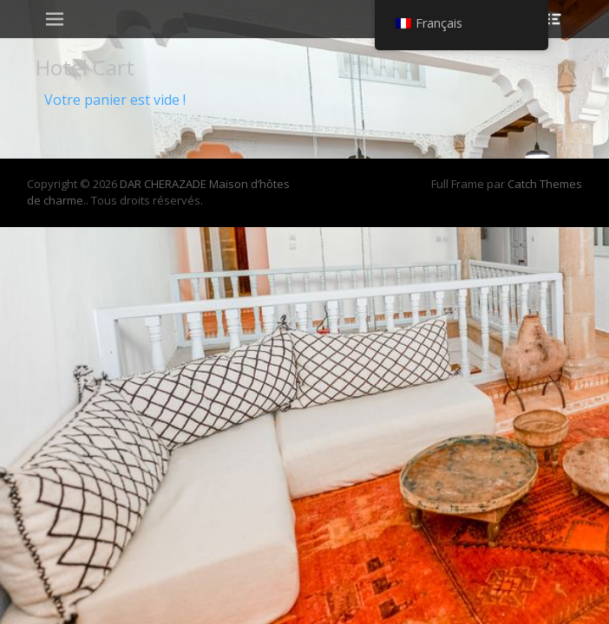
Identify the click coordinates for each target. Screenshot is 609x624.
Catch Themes (545, 184)
